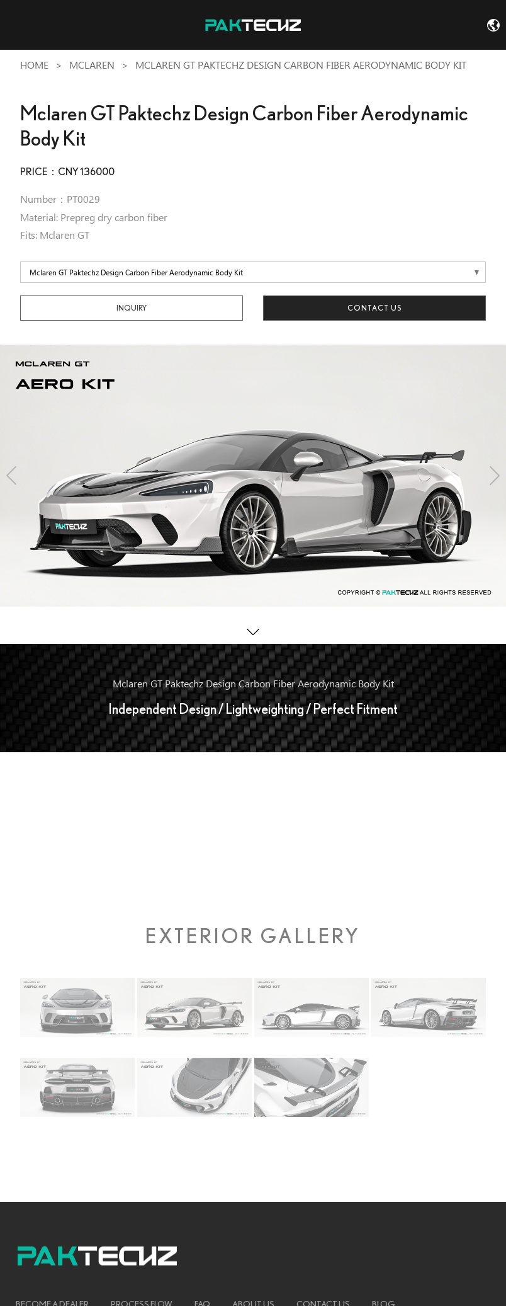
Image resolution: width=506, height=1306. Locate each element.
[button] (11, 476)
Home (34, 65)
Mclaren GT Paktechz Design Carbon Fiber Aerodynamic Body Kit (300, 65)
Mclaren (92, 65)
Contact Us (374, 308)
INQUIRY (131, 308)
